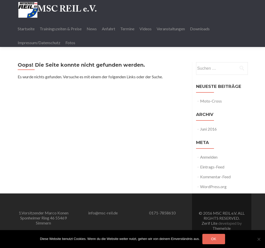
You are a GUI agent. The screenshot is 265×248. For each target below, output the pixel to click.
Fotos (70, 42)
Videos (145, 28)
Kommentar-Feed (215, 176)
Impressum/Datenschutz (39, 42)
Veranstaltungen (171, 28)
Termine (127, 28)
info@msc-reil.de (103, 212)
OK (213, 239)
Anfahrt (108, 28)
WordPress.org (213, 186)
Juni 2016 (208, 129)
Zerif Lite (210, 223)
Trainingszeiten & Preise (61, 28)
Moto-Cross (211, 100)
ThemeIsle (221, 228)
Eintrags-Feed (212, 166)
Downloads (200, 28)
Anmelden (209, 157)
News (92, 28)
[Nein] (258, 239)
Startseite (26, 28)
